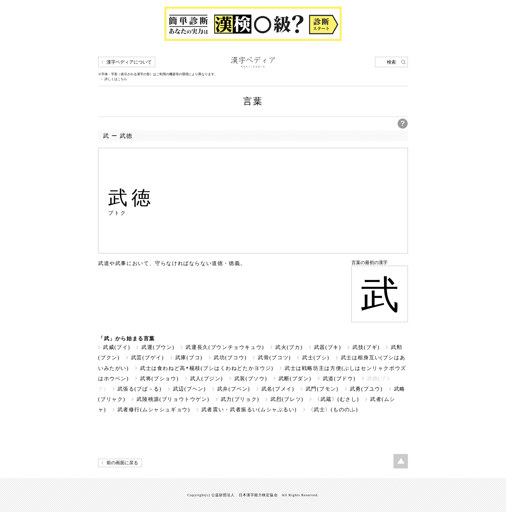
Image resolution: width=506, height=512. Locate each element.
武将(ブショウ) (159, 378)
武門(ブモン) (322, 389)
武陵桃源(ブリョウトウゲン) (173, 399)
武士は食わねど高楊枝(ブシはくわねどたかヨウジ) (206, 368)
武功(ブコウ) (230, 357)
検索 (391, 62)
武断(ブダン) (294, 378)
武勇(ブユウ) (366, 389)
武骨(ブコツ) (274, 357)
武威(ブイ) (116, 347)
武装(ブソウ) (250, 378)
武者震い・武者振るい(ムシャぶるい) (249, 409)
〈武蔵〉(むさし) (337, 399)
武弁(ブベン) (233, 389)
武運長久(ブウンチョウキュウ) (225, 347)
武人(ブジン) (206, 378)
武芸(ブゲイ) (147, 357)
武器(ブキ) (327, 347)
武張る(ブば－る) (139, 389)
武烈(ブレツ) (286, 399)
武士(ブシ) (315, 357)
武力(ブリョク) (240, 399)
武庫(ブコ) (188, 357)
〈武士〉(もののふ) (333, 409)
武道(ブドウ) (339, 378)
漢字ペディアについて (129, 62)
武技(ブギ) (366, 347)
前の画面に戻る (122, 462)
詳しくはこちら (116, 79)
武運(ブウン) (157, 347)
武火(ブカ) (288, 347)
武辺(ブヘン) (189, 389)
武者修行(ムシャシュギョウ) (153, 409)
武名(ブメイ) (277, 389)
